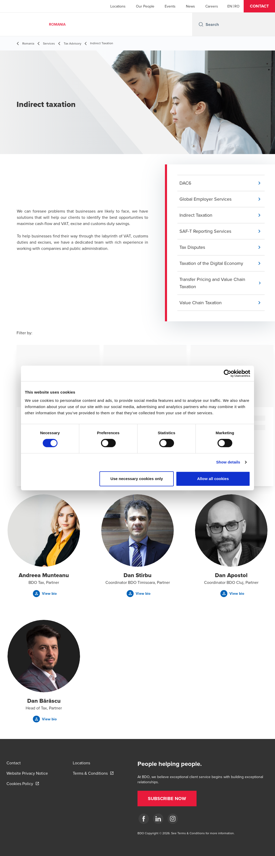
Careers (211, 6)
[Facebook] (144, 819)
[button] (259, 6)
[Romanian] (237, 6)
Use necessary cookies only (137, 478)
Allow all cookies (213, 478)
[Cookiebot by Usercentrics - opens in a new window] (227, 373)
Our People (145, 6)
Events (170, 6)
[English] (229, 6)
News (190, 6)
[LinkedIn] (158, 819)
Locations (118, 6)
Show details (228, 462)
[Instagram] (173, 819)
